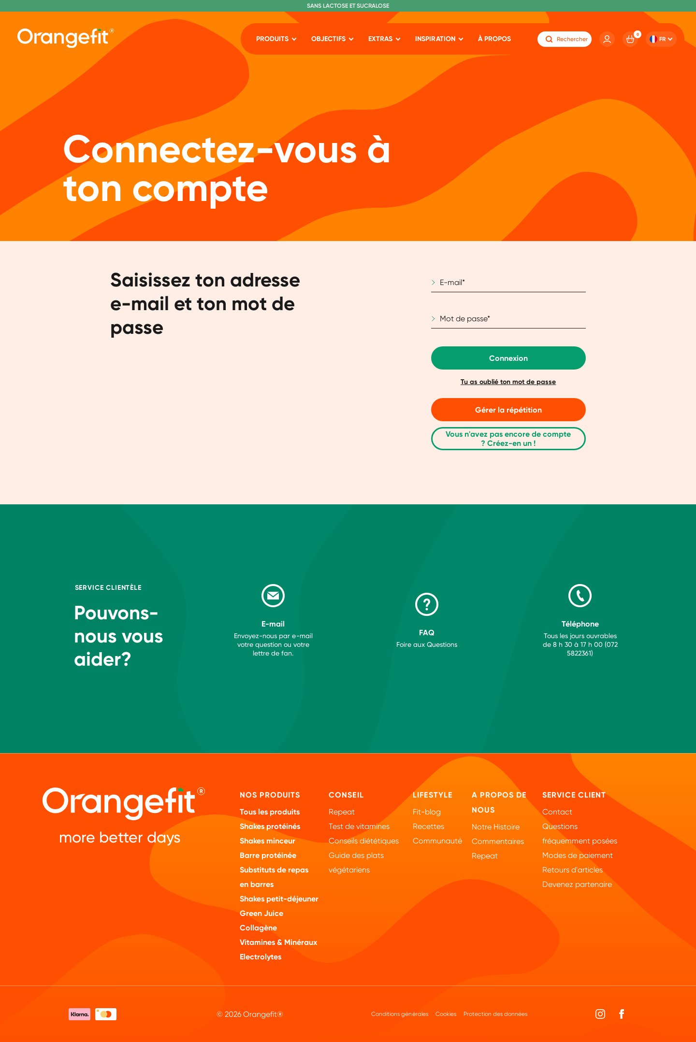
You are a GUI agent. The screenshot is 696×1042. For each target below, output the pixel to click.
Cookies (445, 1014)
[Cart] (630, 39)
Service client (574, 794)
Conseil (346, 794)
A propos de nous (499, 802)
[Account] (607, 39)
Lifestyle (432, 794)
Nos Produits (270, 794)
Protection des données (495, 1014)
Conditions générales (399, 1014)
